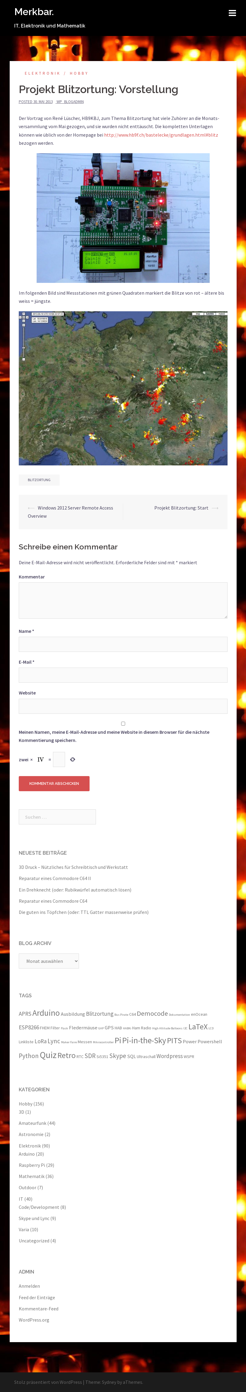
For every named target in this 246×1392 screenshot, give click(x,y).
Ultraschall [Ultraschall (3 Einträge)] (146, 1056)
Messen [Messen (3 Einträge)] (85, 1041)
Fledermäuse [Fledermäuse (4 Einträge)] (83, 1027)
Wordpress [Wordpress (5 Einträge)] (169, 1056)
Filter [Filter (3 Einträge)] (55, 1028)
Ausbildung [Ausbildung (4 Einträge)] (73, 1014)
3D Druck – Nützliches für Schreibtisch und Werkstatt (73, 867)
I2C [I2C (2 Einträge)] (185, 1028)
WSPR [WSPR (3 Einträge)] (189, 1056)
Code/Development (39, 1207)
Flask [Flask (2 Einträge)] (64, 1028)
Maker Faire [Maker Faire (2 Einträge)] (69, 1042)
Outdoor (27, 1187)
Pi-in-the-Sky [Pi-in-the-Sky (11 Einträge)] (144, 1040)
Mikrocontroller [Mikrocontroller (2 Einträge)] (103, 1042)
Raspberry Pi (32, 1165)
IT (21, 1199)
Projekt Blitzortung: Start (181, 508)
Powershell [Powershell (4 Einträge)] (210, 1041)
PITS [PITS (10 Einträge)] (174, 1040)
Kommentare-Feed (38, 1309)
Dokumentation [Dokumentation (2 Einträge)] (179, 1015)
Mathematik (31, 1176)
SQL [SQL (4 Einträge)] (131, 1056)
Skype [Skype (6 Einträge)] (117, 1056)
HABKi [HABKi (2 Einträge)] (127, 1028)
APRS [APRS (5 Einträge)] (25, 1013)
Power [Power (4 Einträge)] (190, 1041)
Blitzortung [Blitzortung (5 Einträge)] (99, 1013)
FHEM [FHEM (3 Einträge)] (45, 1028)
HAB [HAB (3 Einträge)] (118, 1028)
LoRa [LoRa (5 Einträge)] (40, 1041)
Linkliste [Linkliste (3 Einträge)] (26, 1041)
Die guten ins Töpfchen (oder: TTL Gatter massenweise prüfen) (84, 912)
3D (21, 1112)
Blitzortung (39, 479)
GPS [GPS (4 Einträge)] (109, 1027)
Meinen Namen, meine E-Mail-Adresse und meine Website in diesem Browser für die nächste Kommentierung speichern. (114, 736)
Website (27, 693)
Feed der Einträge (37, 1297)
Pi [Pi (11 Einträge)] (118, 1040)
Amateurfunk (32, 1123)
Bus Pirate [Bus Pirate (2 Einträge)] (121, 1015)
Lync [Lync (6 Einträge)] (54, 1041)
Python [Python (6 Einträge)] (29, 1056)
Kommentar (32, 577)
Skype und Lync (34, 1218)
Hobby (79, 73)
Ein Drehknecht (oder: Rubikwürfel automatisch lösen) (75, 890)
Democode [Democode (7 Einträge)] (152, 1013)
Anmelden (29, 1286)
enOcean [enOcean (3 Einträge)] (199, 1014)
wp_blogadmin (70, 101)
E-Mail (26, 662)
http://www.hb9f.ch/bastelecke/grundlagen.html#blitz (161, 135)
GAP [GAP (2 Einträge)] (101, 1028)
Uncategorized (34, 1241)
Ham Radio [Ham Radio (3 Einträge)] (141, 1028)
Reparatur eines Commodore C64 (53, 901)
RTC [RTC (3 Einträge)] (80, 1056)
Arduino (27, 1154)
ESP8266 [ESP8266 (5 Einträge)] (29, 1027)
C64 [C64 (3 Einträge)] (132, 1014)
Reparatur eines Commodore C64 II (55, 878)
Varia (24, 1229)
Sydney (109, 1382)
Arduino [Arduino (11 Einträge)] (46, 1013)
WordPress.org (34, 1320)
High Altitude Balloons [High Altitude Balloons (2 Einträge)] (167, 1028)
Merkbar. (34, 11)
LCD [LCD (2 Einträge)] (211, 1028)
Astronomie (31, 1134)
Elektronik (43, 73)
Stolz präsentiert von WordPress (48, 1382)
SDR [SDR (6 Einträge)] (90, 1056)
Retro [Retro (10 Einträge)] (66, 1055)
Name (26, 631)
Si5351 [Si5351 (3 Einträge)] (102, 1056)
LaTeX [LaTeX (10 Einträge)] (198, 1026)
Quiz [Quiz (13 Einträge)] (48, 1054)
